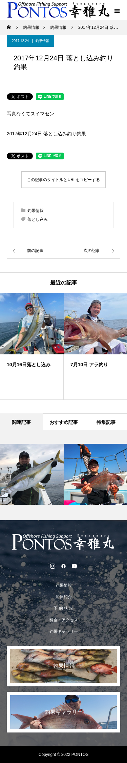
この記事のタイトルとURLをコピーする (63, 179)
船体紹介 (64, 596)
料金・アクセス (63, 620)
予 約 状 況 (63, 608)
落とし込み (37, 219)
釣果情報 (42, 41)
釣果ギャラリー (63, 631)
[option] (32, 346)
